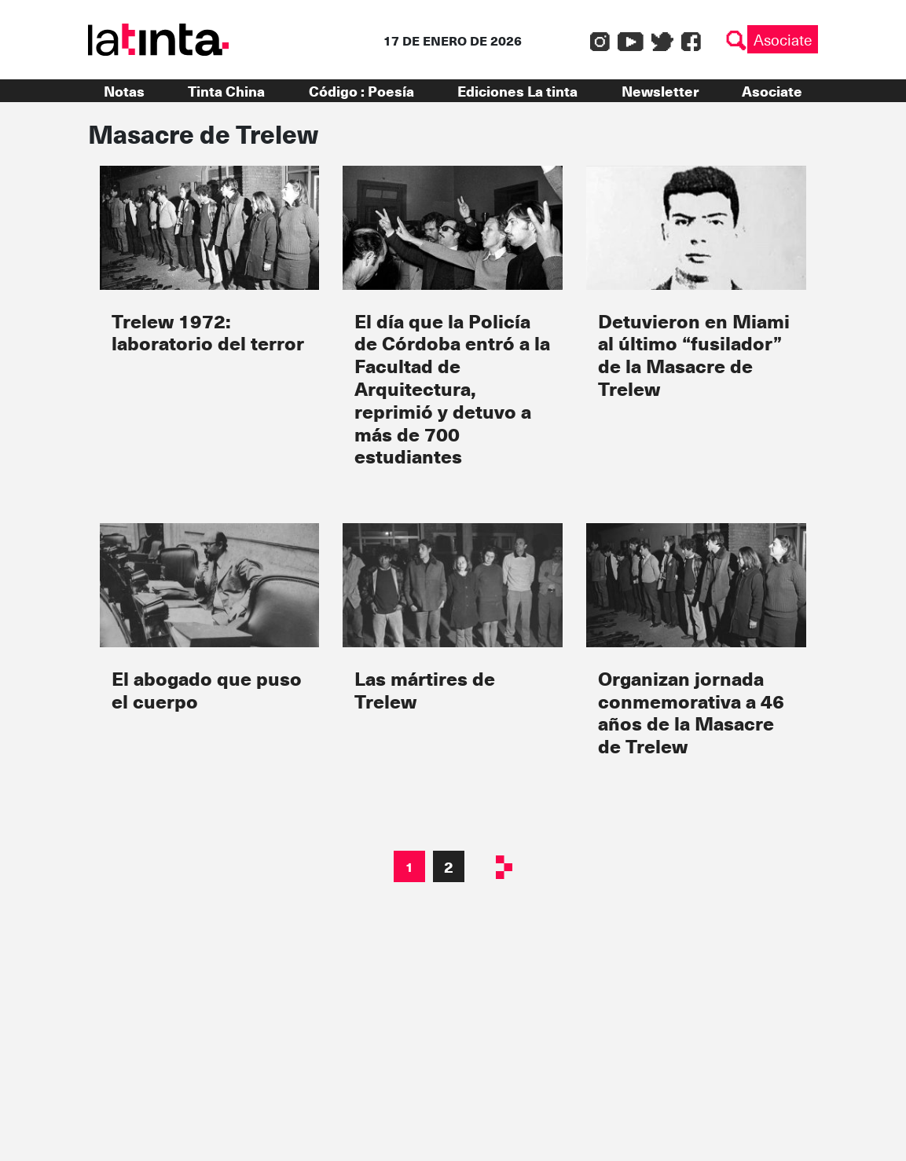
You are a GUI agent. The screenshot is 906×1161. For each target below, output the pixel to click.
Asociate (783, 39)
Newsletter (660, 90)
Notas (124, 90)
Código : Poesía (361, 90)
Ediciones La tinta (517, 90)
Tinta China (226, 90)
